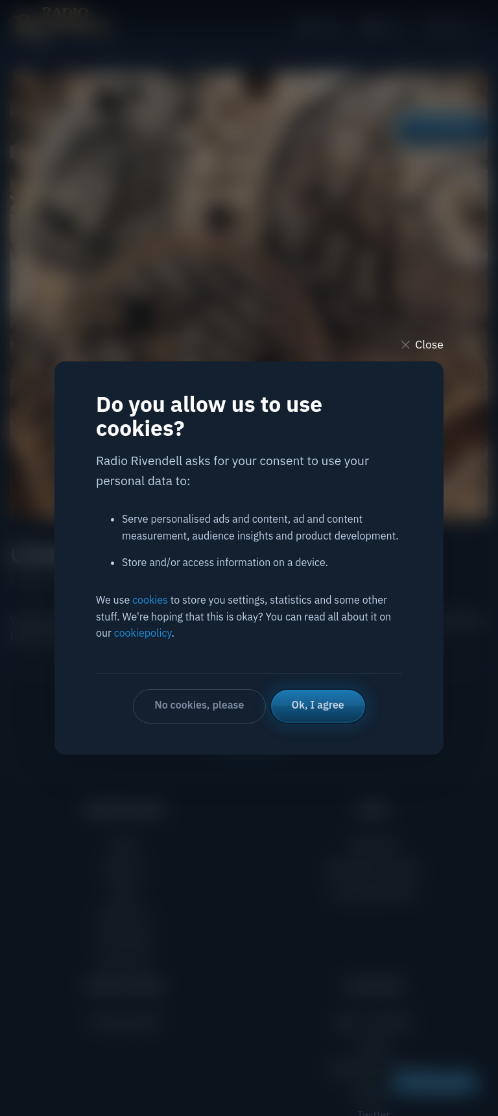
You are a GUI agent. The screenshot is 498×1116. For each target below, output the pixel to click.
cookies (150, 599)
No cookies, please (199, 704)
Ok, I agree (318, 704)
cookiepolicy (143, 632)
